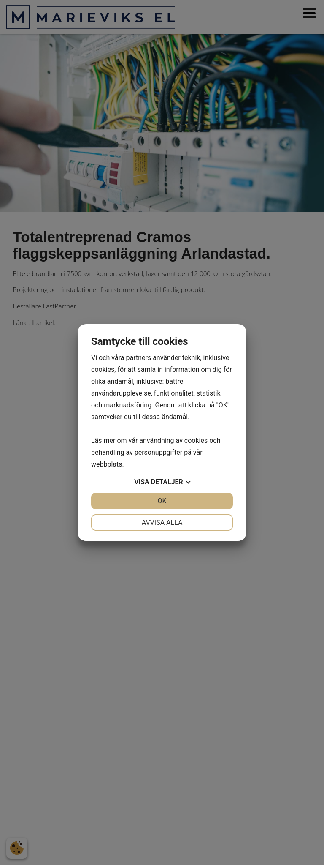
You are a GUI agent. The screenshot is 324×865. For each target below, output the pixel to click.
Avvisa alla (162, 522)
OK (161, 501)
